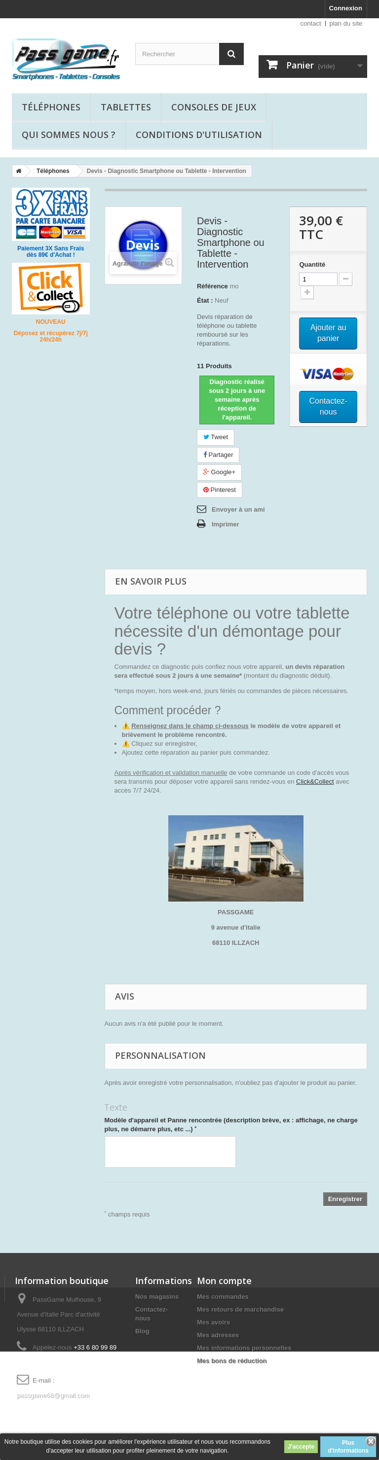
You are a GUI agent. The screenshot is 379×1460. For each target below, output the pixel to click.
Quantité (312, 264)
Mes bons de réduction (232, 1360)
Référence (212, 286)
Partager (218, 454)
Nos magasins (157, 1296)
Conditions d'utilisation (199, 134)
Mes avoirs (213, 1322)
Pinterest (219, 489)
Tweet (215, 437)
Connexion (345, 8)
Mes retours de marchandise (240, 1309)
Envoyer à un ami (238, 509)
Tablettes (126, 107)
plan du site (346, 23)
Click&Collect (315, 781)
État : (205, 300)
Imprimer (225, 524)
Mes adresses (218, 1335)
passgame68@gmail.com (53, 1395)
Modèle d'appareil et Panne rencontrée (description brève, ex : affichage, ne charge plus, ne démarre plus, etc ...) (231, 1124)
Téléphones (51, 107)
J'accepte (301, 1446)
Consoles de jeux (213, 107)
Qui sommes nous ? (68, 134)
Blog (142, 1331)
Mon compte (224, 1280)
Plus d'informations (348, 1446)
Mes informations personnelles (244, 1348)
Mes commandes (223, 1296)
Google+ (219, 472)
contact (311, 23)
